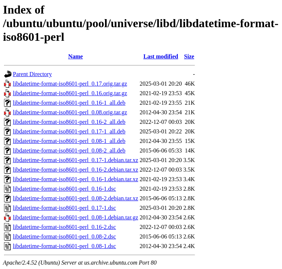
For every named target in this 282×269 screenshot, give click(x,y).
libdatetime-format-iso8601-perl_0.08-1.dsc (64, 246)
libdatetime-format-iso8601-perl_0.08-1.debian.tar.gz (75, 217)
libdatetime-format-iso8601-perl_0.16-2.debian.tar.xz (75, 169)
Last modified (160, 56)
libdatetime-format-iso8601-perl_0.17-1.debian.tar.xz (75, 160)
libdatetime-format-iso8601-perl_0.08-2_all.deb (69, 150)
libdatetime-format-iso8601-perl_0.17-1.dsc (64, 208)
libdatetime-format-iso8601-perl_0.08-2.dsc (64, 236)
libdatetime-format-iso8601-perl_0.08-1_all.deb (69, 141)
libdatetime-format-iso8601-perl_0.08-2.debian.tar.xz (75, 198)
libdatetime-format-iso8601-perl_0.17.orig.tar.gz (70, 83)
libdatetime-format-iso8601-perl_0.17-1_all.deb (69, 131)
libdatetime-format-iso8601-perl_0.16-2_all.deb (69, 122)
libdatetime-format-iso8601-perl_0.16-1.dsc (64, 189)
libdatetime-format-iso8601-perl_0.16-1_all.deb (69, 103)
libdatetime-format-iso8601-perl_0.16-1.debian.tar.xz (75, 179)
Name (75, 56)
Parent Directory (32, 74)
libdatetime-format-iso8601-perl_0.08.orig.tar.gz (70, 112)
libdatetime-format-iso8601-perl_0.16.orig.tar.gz (70, 93)
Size (189, 56)
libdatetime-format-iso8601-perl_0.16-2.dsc (64, 227)
